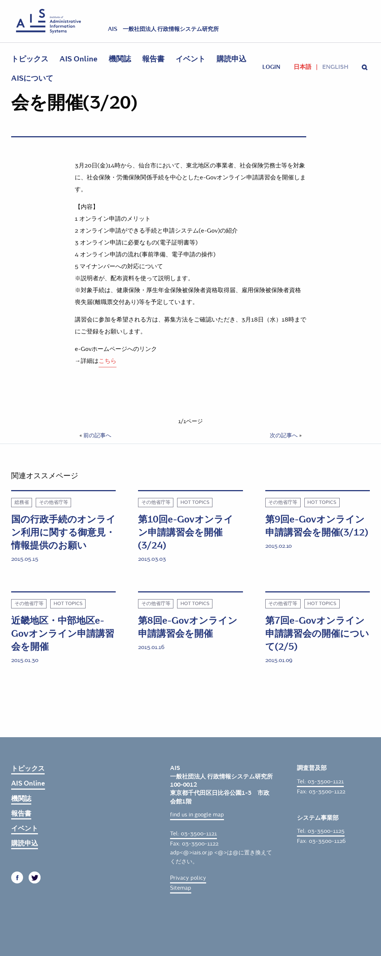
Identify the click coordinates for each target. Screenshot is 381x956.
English (335, 67)
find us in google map (197, 814)
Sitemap (180, 888)
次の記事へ (284, 435)
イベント (190, 59)
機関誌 (120, 59)
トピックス (29, 59)
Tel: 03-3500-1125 (321, 831)
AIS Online (78, 59)
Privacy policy (188, 878)
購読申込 (231, 59)
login (271, 67)
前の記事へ (97, 435)
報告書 (153, 59)
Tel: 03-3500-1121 (193, 833)
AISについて (32, 78)
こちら (107, 360)
